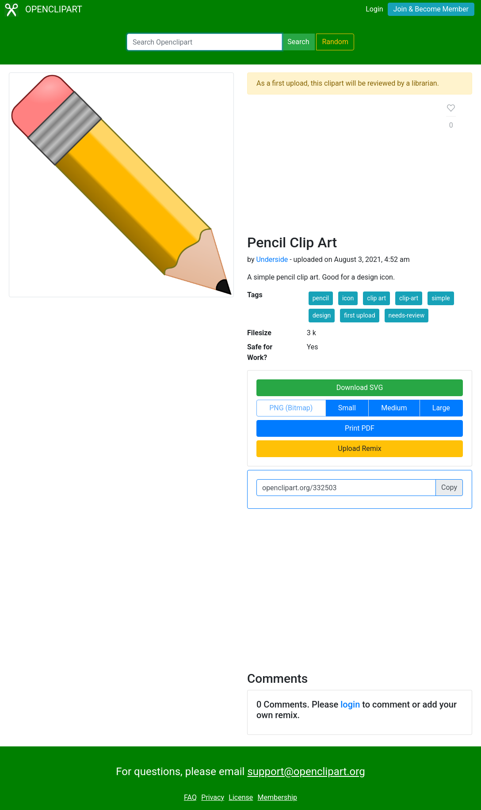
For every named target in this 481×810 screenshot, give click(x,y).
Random (335, 42)
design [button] (322, 315)
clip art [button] (376, 298)
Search (298, 42)
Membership (277, 797)
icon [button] (348, 298)
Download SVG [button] (359, 387)
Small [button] (347, 408)
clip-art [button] (408, 298)
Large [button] (441, 408)
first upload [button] (359, 315)
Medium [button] (394, 408)
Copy (449, 487)
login (350, 704)
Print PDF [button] (359, 428)
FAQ (190, 797)
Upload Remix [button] (359, 448)
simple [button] (440, 298)
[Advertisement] (339, 168)
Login (374, 9)
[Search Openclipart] (204, 42)
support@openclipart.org (306, 771)
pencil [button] (321, 298)
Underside (272, 259)
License (241, 797)
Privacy (212, 797)
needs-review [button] (407, 315)
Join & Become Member (431, 9)
